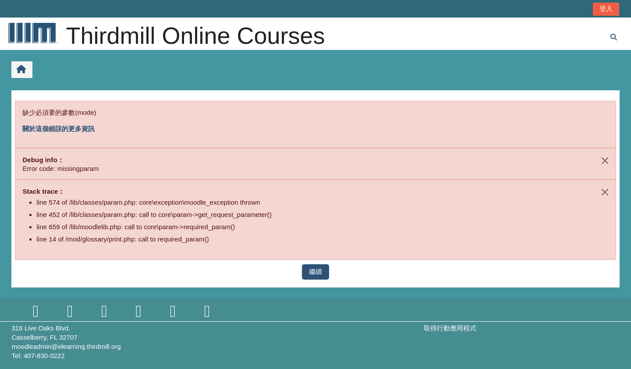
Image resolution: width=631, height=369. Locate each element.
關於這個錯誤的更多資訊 (58, 128)
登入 (606, 8)
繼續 (315, 271)
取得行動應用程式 (450, 328)
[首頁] (32, 32)
